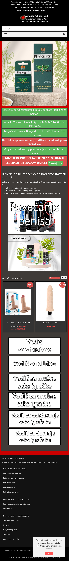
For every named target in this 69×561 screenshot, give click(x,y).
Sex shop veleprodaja (11, 520)
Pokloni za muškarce (11, 492)
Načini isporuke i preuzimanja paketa (16, 516)
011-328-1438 (26, 2)
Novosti (6, 525)
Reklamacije (7, 509)
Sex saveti (7, 534)
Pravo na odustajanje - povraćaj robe (16, 504)
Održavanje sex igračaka (12, 473)
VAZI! (49, 553)
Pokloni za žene (9, 487)
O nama (11, 557)
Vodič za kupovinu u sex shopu (14, 469)
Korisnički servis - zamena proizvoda (16, 499)
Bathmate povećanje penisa (13, 478)
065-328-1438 (51, 2)
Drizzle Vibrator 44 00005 (50, 323)
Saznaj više (55, 163)
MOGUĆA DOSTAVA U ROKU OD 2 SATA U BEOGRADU (34, 8)
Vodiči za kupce (9, 483)
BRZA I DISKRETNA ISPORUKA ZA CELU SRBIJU (34, 10)
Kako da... (18, 557)
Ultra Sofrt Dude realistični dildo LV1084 (18, 323)
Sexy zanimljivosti (10, 530)
